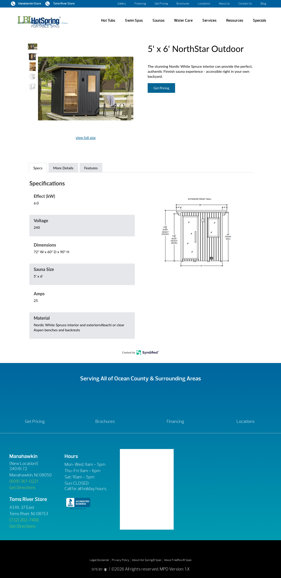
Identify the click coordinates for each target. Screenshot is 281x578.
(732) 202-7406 (24, 520)
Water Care (183, 20)
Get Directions (22, 487)
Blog (263, 3)
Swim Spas (134, 20)
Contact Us (245, 3)
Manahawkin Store (29, 3)
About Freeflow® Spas (178, 560)
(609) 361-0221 (23, 481)
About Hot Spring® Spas (146, 560)
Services (209, 20)
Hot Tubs (108, 20)
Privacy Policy (120, 560)
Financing (140, 3)
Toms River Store (63, 3)
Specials (259, 20)
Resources (234, 20)
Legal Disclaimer (99, 560)
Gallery (122, 3)
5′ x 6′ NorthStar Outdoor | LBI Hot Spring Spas (43, 21)
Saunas (159, 20)
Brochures (183, 3)
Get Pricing (161, 3)
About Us (224, 3)
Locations (204, 3)
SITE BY (100, 569)
